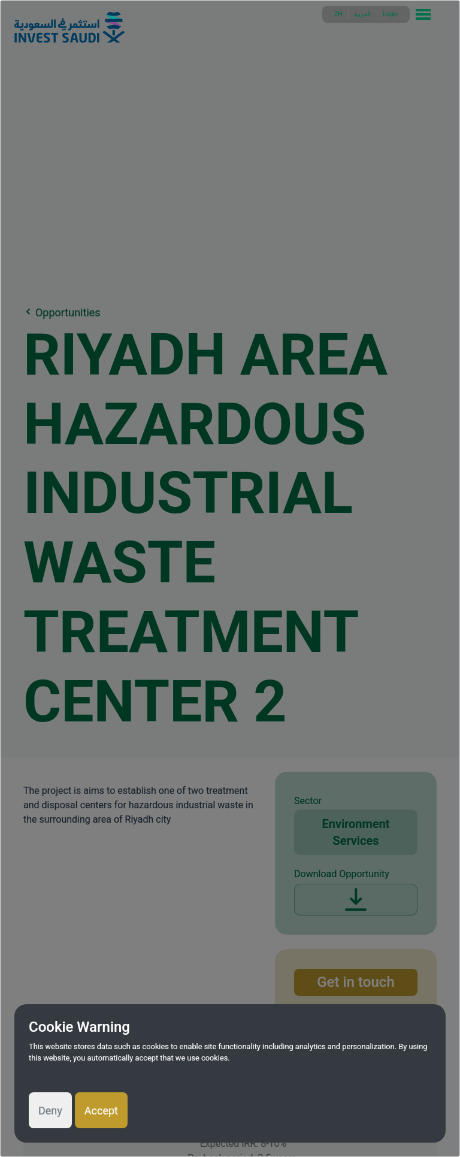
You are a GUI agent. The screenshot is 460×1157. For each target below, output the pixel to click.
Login (390, 14)
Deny (50, 1110)
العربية (362, 14)
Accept (101, 1110)
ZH (338, 14)
